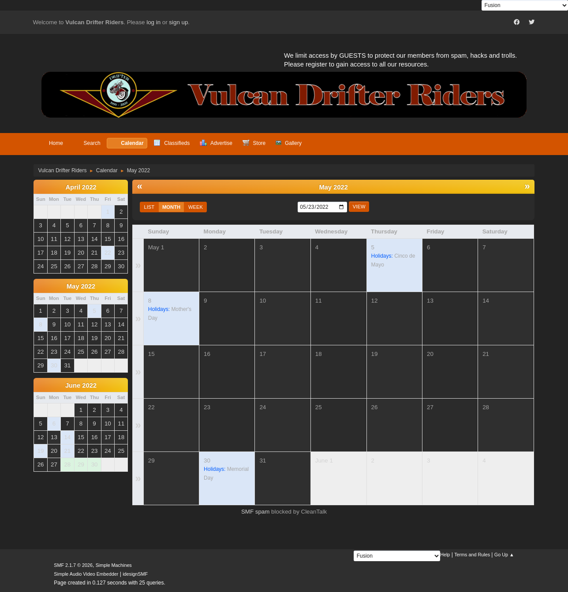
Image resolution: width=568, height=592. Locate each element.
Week (195, 207)
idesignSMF (135, 574)
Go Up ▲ (504, 554)
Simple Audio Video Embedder (86, 574)
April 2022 (80, 187)
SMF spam (255, 511)
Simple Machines (114, 565)
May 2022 (81, 286)
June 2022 (81, 385)
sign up (178, 22)
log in (153, 22)
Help (445, 554)
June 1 (324, 460)
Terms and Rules (472, 554)
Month (171, 207)
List (149, 207)
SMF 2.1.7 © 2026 (73, 565)
